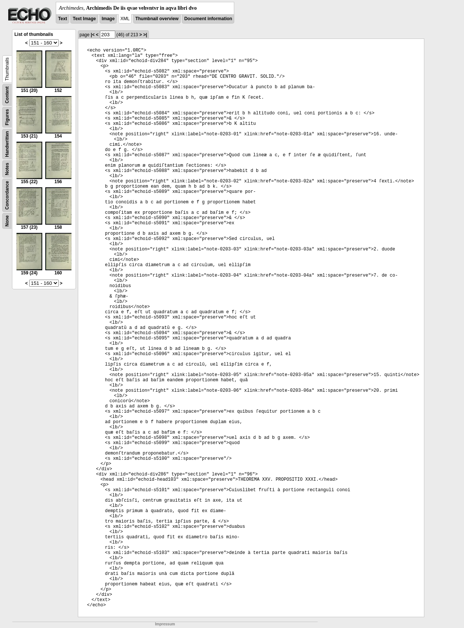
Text (62, 18)
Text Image (84, 18)
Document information (208, 18)
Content (7, 94)
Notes (7, 169)
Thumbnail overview (156, 18)
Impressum (165, 624)
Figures (7, 117)
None (7, 221)
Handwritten (7, 144)
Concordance (7, 195)
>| (145, 34)
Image (108, 18)
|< (93, 34)
